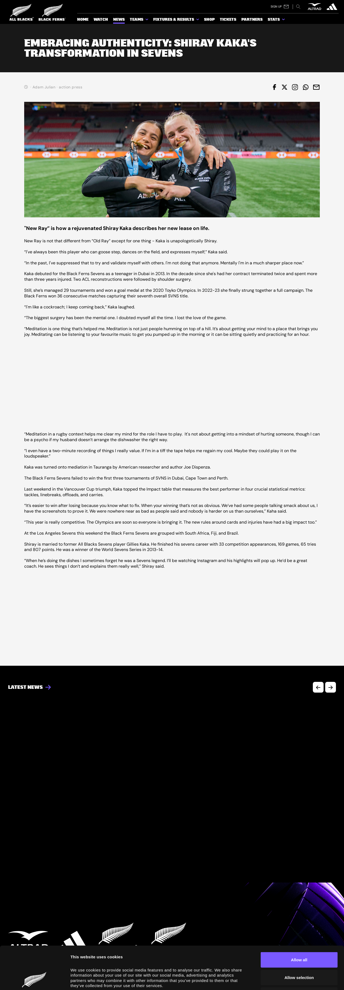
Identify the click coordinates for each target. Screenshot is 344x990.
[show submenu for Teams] (147, 20)
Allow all (299, 919)
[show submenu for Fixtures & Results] (198, 20)
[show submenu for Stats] (284, 20)
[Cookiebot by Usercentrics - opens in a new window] (34, 979)
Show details (304, 979)
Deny (299, 954)
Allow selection (299, 937)
